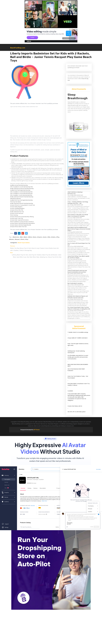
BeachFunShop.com (17, 48)
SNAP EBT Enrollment (15, 198)
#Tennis (22, 239)
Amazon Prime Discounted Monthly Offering (22, 216)
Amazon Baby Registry (16, 206)
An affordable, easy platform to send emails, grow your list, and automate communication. (78, 357)
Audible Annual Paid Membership (19, 185)
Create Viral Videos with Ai (75, 406)
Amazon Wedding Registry (17, 208)
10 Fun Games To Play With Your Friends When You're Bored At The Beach (78, 215)
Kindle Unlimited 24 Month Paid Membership (22, 188)
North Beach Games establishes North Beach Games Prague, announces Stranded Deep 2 (79, 229)
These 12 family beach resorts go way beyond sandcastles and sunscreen (77, 271)
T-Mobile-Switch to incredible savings (78, 332)
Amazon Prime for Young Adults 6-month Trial (22, 205)
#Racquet (17, 239)
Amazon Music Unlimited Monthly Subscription (22, 223)
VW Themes (36, 429)
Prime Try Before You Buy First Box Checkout (22, 221)
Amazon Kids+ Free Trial (16, 218)
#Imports (39, 237)
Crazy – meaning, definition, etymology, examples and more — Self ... (78, 202)
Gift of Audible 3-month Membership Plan (21, 192)
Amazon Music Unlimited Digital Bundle (20, 225)
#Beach (25, 237)
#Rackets (11, 239)
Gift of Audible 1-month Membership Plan (21, 195)
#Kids (48, 237)
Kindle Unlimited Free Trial (17, 211)
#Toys (26, 239)
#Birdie (30, 237)
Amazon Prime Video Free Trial (18, 226)
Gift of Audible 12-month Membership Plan (21, 187)
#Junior (45, 237)
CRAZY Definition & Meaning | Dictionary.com (75, 192)
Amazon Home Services (16, 213)
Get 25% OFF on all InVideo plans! (76, 411)
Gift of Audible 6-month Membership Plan (21, 193)
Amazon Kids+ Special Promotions (19, 220)
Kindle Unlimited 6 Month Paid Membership (21, 203)
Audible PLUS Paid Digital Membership (20, 190)
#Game (34, 237)
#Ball (21, 237)
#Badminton (16, 237)
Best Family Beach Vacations (75, 283)
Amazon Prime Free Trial (16, 210)
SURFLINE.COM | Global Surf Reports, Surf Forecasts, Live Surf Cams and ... (78, 296)
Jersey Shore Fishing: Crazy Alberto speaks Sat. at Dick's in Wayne (78, 256)
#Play (57, 237)
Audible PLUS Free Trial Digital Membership (21, 200)
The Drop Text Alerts (15, 202)
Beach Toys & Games (24, 242)
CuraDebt (70, 391)
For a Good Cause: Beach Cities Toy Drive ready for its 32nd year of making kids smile (79, 308)
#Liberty (53, 237)
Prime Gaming (14, 215)
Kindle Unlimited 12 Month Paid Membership (21, 197)
